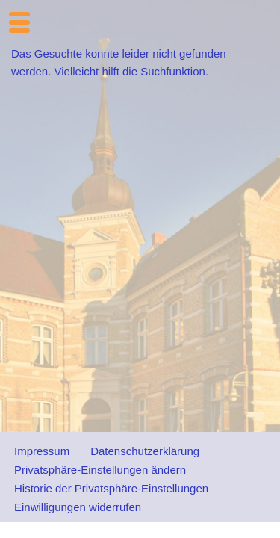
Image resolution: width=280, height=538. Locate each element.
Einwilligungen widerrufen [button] (77, 507)
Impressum (41, 451)
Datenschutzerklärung (144, 451)
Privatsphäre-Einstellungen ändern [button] (100, 469)
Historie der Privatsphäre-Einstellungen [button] (111, 488)
